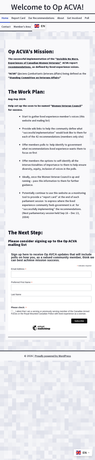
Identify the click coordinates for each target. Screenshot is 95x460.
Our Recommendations (41, 18)
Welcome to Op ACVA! (47, 6)
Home (4, 18)
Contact (6, 26)
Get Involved (74, 18)
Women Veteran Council (66, 105)
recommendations (19, 67)
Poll (87, 18)
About (60, 18)
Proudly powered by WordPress (53, 356)
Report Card (18, 18)
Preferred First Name (21, 282)
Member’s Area (22, 26)
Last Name (16, 294)
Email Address (18, 269)
